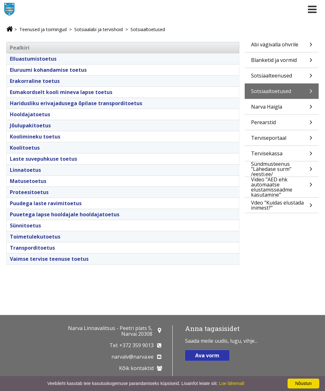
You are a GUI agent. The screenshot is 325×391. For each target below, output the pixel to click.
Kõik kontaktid (136, 368)
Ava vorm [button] (207, 355)
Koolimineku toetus (35, 136)
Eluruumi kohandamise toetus (48, 69)
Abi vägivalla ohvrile (281, 46)
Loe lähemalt (231, 383)
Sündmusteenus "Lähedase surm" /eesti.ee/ (281, 169)
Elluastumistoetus (33, 58)
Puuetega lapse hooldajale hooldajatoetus (64, 214)
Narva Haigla (281, 108)
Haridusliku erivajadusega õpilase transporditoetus (76, 103)
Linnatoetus (25, 169)
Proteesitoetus (29, 192)
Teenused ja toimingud (43, 29)
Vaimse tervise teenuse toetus (49, 258)
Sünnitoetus (25, 225)
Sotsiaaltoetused (147, 29)
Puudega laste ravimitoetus (46, 203)
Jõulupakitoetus (30, 125)
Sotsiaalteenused (281, 77)
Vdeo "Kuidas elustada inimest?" (281, 206)
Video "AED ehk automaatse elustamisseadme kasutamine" (281, 187)
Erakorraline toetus (35, 81)
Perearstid (281, 124)
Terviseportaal (281, 139)
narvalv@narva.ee (132, 356)
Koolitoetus (25, 147)
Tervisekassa (281, 155)
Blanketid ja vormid (281, 62)
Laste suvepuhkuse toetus (43, 158)
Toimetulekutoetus (35, 236)
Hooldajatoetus (30, 114)
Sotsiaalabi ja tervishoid (98, 29)
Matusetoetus (28, 181)
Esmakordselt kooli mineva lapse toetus (61, 92)
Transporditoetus (32, 247)
